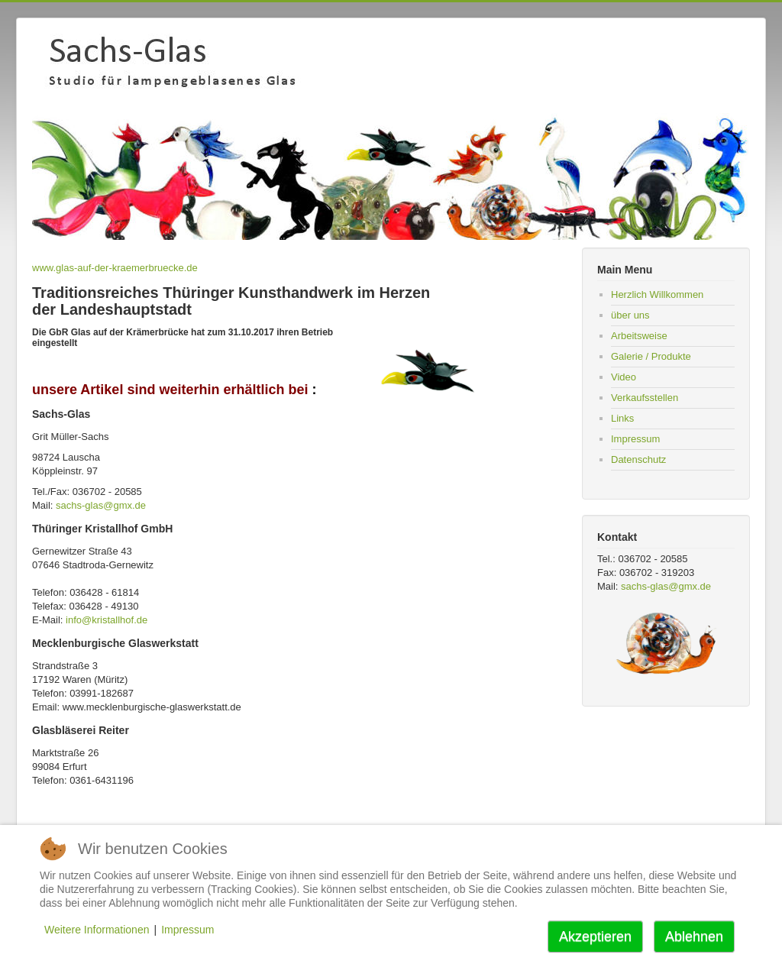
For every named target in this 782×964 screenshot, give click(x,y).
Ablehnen (694, 936)
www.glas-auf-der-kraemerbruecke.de (115, 267)
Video (623, 377)
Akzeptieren (595, 936)
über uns (630, 315)
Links (622, 418)
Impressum (635, 439)
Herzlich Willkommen (657, 294)
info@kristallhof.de (106, 620)
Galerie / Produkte (651, 356)
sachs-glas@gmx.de (101, 505)
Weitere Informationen (96, 930)
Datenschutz (638, 459)
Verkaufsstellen (644, 397)
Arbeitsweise (639, 335)
